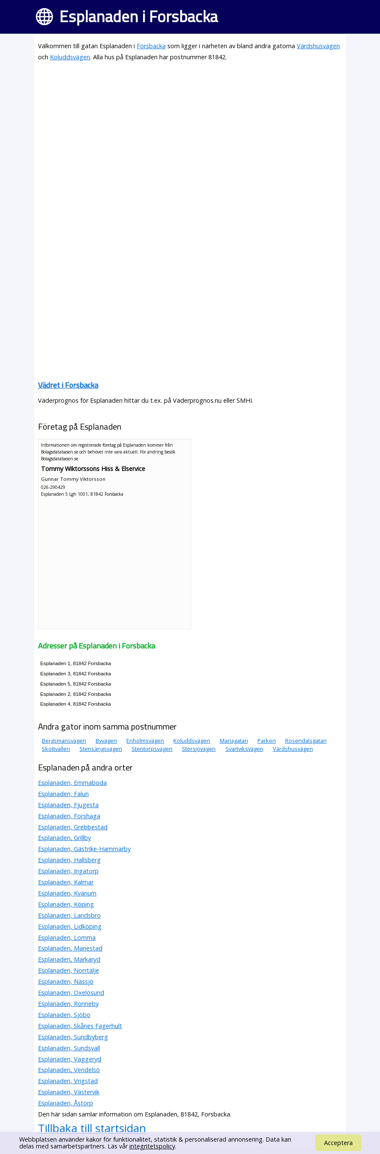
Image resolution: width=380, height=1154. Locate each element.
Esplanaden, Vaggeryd (69, 1059)
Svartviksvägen (244, 749)
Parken (266, 740)
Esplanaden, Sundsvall (69, 1048)
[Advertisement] (190, 129)
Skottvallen (56, 749)
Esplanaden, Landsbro (69, 915)
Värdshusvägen (318, 46)
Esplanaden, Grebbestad (73, 827)
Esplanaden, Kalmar (66, 882)
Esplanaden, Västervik (68, 1092)
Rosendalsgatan (306, 740)
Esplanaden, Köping (66, 904)
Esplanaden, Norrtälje (68, 970)
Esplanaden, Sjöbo (64, 1015)
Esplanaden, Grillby (64, 838)
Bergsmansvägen (64, 740)
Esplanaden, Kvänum (67, 893)
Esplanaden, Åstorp (65, 1103)
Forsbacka (151, 46)
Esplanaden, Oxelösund (71, 992)
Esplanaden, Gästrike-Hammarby (84, 849)
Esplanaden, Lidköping (70, 926)
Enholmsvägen (145, 740)
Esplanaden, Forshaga (69, 816)
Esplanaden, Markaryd (69, 959)
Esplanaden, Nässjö (66, 981)
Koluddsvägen (70, 57)
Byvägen (106, 740)
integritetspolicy (152, 1146)
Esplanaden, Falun (63, 794)
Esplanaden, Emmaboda (72, 783)
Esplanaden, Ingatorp (68, 871)
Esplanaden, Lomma (67, 937)
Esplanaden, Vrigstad (68, 1081)
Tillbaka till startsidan (92, 1128)
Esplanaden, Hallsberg (69, 860)
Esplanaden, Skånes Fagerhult (80, 1026)
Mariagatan (234, 740)
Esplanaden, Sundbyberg (73, 1037)
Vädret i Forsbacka (68, 385)
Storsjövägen (199, 749)
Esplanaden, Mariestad (70, 948)
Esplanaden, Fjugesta (68, 805)
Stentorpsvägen (152, 749)
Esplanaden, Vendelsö (69, 1070)
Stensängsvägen (100, 749)
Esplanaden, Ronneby (68, 1004)
